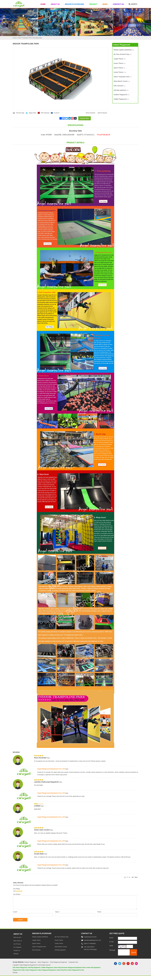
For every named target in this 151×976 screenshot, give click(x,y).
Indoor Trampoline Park (123, 77)
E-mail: (15, 912)
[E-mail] (127, 942)
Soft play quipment (121, 90)
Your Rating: (16, 888)
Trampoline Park (73, 962)
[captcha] (129, 946)
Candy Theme (120, 72)
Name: (57, 912)
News (105, 4)
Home (43, 4)
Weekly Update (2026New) (124, 50)
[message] (124, 952)
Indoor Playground (74, 4)
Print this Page (20, 113)
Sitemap (15, 953)
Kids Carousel (119, 86)
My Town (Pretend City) (123, 54)
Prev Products (90, 113)
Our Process (17, 944)
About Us (55, 4)
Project (93, 4)
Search (134, 4)
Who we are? (17, 937)
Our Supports (17, 947)
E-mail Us (56, 113)
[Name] (127, 938)
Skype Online (32, 113)
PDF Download (45, 113)
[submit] (133, 952)
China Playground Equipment (58, 962)
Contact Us (118, 4)
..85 (132, 877)
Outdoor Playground (121, 94)
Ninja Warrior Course (122, 81)
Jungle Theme (119, 59)
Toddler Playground (121, 99)
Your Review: (17, 894)
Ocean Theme (119, 63)
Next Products (102, 113)
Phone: (99, 912)
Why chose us (17, 940)
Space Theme (119, 68)
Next (136, 877)
